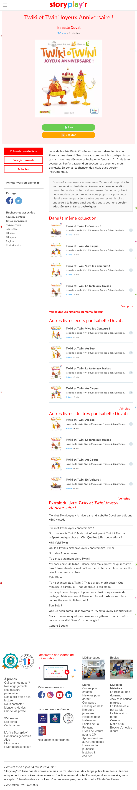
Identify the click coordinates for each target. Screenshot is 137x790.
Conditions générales (17, 736)
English (10, 241)
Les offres (10, 721)
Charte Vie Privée (108, 779)
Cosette (115, 720)
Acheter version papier (23, 183)
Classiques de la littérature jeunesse (92, 710)
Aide (7, 739)
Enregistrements (23, 160)
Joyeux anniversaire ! (17, 221)
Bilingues (11, 237)
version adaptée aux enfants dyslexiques (90, 205)
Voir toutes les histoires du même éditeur (76, 312)
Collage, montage (15, 216)
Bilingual (10, 233)
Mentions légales (15, 707)
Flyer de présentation (17, 746)
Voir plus (127, 306)
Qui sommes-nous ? (17, 682)
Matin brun (117, 723)
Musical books (13, 245)
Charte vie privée (15, 711)
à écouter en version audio (106, 186)
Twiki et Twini (13, 225)
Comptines (89, 702)
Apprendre (11, 229)
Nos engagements (15, 686)
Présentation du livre (23, 151)
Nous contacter (14, 704)
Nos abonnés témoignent (54, 739)
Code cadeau (12, 725)
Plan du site (11, 743)
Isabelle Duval (68, 27)
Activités (23, 169)
